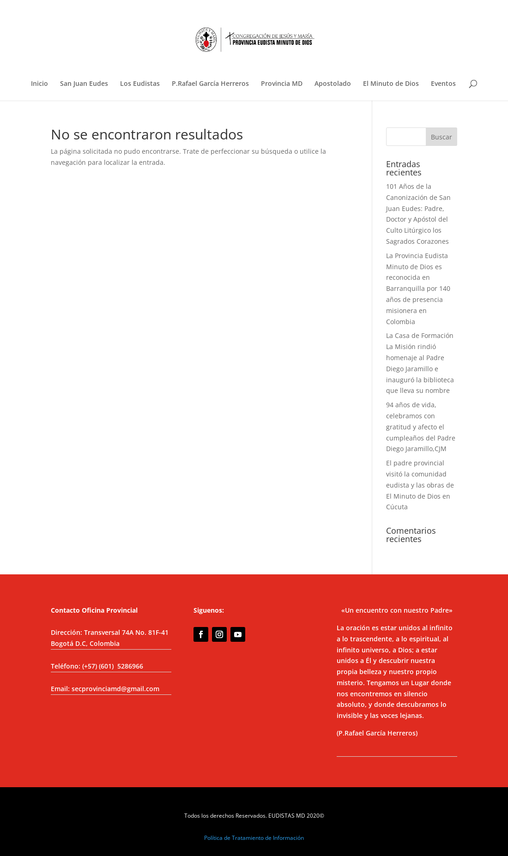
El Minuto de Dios (391, 84)
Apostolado (332, 84)
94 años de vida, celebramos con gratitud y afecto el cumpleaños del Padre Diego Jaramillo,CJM (420, 426)
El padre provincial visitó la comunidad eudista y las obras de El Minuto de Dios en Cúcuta (420, 484)
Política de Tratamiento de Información (254, 838)
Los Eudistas (140, 84)
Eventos (443, 84)
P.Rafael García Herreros (210, 84)
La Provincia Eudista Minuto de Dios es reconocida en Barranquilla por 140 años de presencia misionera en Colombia (418, 288)
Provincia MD (281, 84)
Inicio (39, 84)
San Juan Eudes (84, 84)
